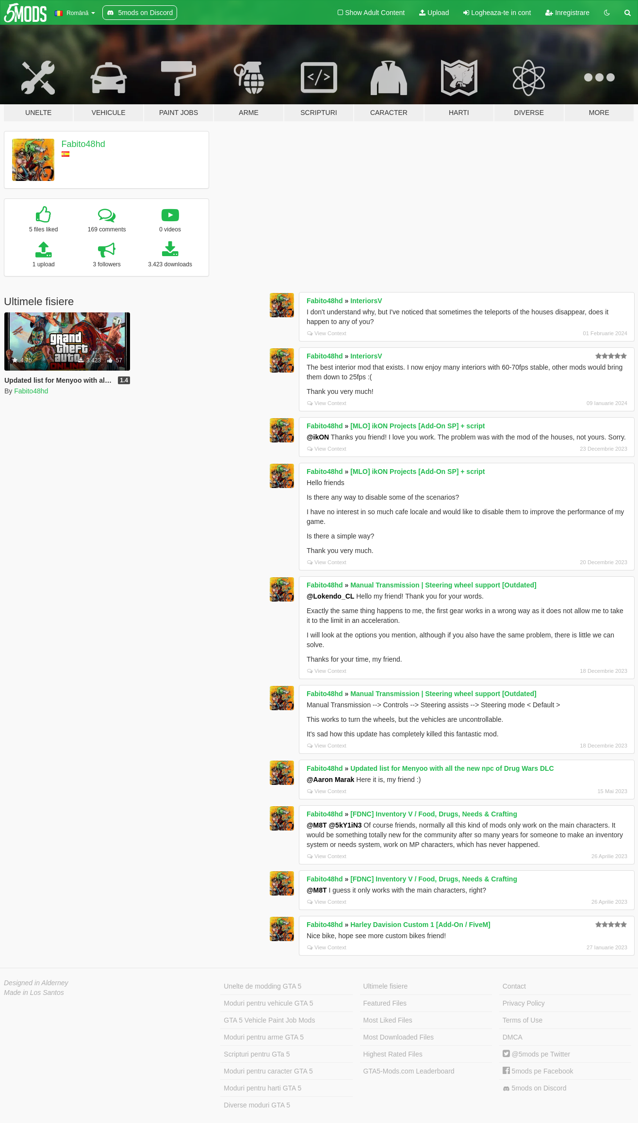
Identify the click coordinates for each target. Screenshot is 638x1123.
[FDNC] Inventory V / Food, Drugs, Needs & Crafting (433, 814)
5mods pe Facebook (538, 1071)
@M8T (317, 825)
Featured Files (385, 1003)
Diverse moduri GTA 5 (257, 1105)
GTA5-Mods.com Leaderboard (409, 1071)
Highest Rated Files (393, 1054)
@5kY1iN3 (344, 825)
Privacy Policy (524, 1003)
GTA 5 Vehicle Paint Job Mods (269, 1020)
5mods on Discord (535, 1088)
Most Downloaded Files (398, 1037)
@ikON (318, 437)
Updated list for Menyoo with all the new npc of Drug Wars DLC (452, 768)
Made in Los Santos (34, 992)
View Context (326, 333)
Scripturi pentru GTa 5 (257, 1054)
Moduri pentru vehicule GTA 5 (268, 1003)
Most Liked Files (387, 1020)
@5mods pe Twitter (536, 1054)
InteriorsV (366, 301)
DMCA (513, 1037)
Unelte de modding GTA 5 (262, 986)
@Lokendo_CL (330, 596)
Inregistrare (567, 12)
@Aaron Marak (330, 779)
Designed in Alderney (36, 983)
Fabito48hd (83, 144)
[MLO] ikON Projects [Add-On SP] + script (417, 426)
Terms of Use (522, 1020)
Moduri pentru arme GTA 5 (264, 1037)
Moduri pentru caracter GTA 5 (268, 1071)
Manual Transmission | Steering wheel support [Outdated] (443, 585)
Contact (514, 986)
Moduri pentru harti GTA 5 (262, 1088)
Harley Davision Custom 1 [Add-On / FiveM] (420, 924)
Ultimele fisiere (385, 986)
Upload (434, 12)
